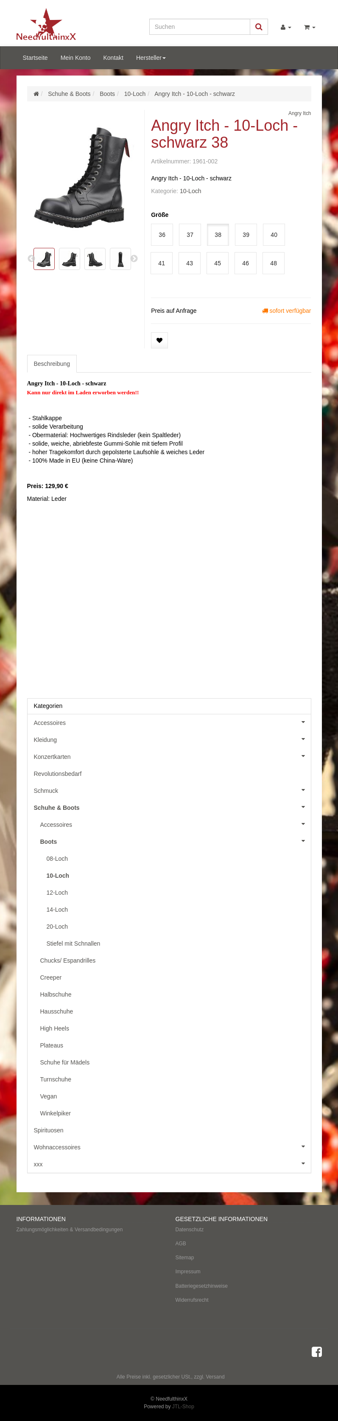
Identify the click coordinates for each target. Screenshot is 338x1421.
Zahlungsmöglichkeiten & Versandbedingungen (70, 1230)
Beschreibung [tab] (52, 363)
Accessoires (172, 722)
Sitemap (185, 1258)
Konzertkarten (172, 756)
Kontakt (113, 57)
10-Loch (190, 191)
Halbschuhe (56, 994)
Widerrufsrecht (192, 1300)
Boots (175, 840)
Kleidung (172, 739)
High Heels (54, 1028)
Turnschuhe (55, 1079)
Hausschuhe (56, 1011)
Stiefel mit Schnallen (74, 943)
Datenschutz (190, 1230)
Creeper (51, 977)
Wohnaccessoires (172, 1146)
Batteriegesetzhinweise (202, 1286)
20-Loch (57, 926)
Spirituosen (49, 1130)
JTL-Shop (183, 1407)
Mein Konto (76, 57)
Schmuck (172, 790)
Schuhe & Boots (172, 806)
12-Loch (57, 892)
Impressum (188, 1272)
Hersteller (151, 57)
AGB (181, 1244)
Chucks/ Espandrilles (68, 960)
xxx (172, 1163)
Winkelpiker (55, 1113)
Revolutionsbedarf (58, 773)
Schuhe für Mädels (65, 1062)
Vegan (48, 1096)
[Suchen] (199, 27)
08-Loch (57, 858)
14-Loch (57, 909)
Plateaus (51, 1045)
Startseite (35, 57)
